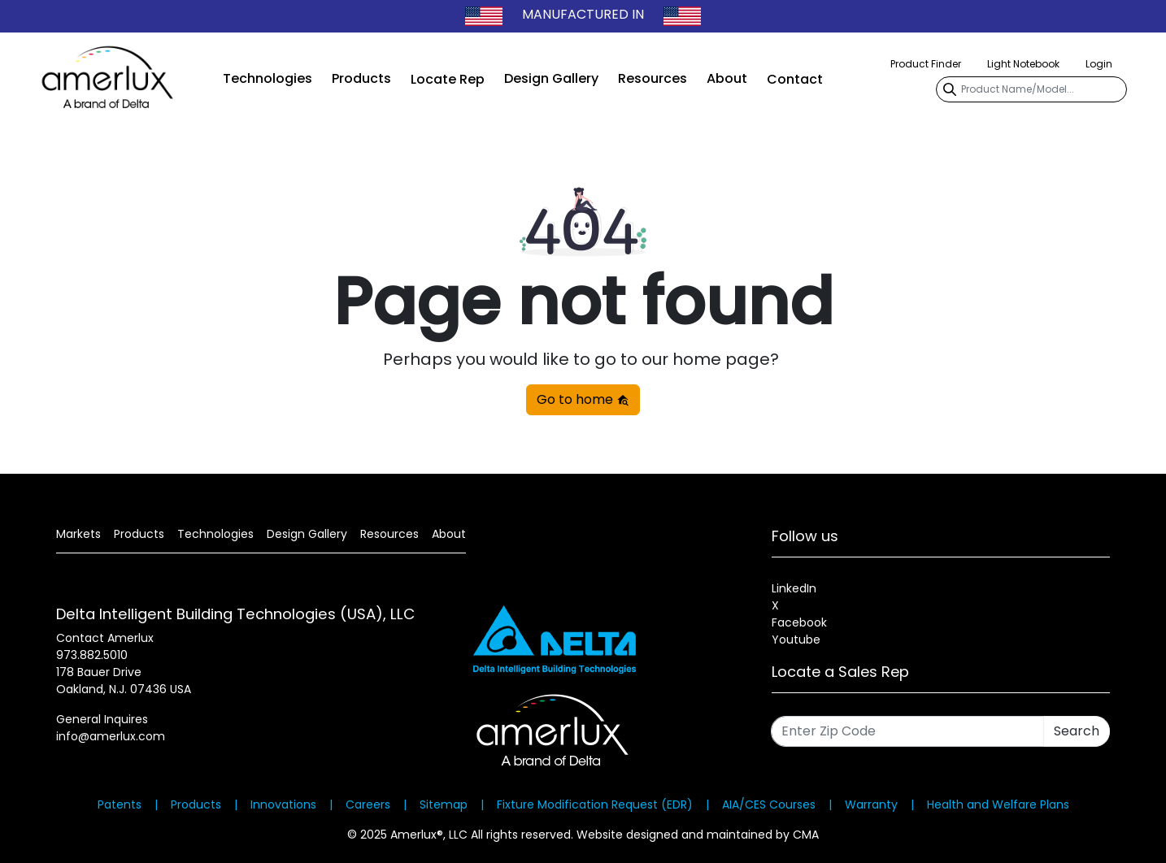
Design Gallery (551, 78)
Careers (368, 804)
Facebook (799, 622)
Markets (78, 534)
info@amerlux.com (110, 736)
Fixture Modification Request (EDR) (595, 804)
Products (361, 78)
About (727, 78)
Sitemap (444, 804)
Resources (652, 78)
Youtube (796, 639)
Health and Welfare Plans (998, 804)
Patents (119, 804)
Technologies (267, 78)
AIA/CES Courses (769, 804)
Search (1076, 731)
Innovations (283, 804)
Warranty (871, 804)
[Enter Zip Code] (907, 731)
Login (1099, 64)
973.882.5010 (92, 655)
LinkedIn (794, 588)
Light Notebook (1023, 64)
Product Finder (925, 64)
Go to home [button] (583, 399)
